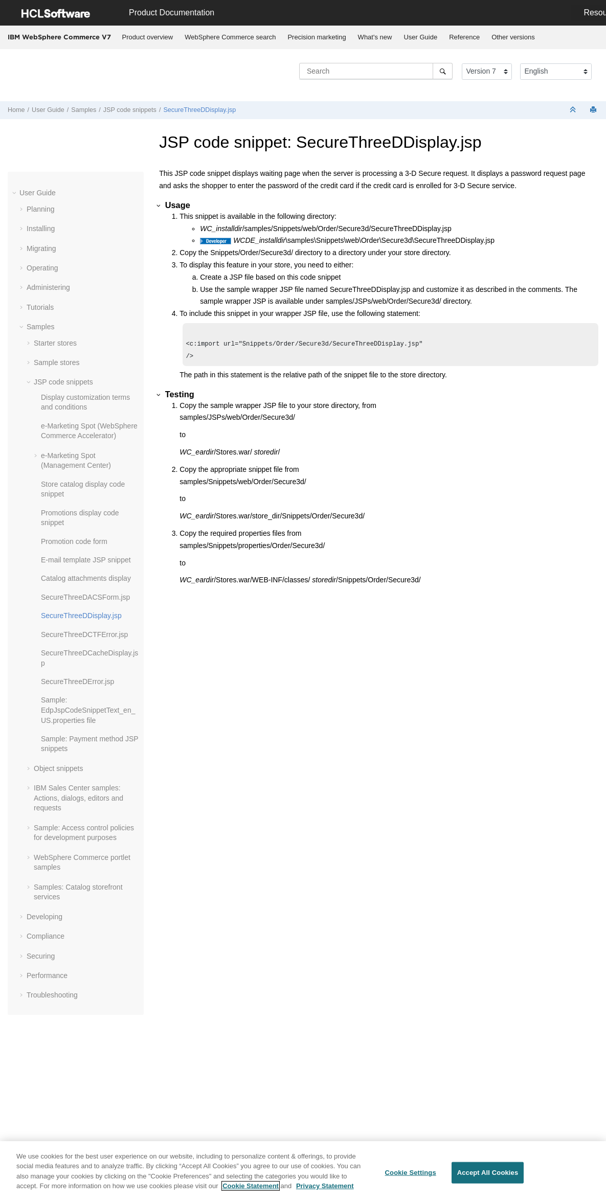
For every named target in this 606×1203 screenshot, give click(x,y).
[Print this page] (594, 110)
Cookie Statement (250, 1186)
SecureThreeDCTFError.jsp (84, 634)
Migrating (41, 248)
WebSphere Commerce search (230, 37)
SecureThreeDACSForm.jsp (85, 597)
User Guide (420, 37)
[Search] (443, 71)
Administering (48, 287)
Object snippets (58, 768)
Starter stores (55, 343)
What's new (375, 37)
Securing (41, 956)
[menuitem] (147, 37)
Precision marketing (316, 37)
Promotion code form (74, 541)
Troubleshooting (52, 995)
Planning (41, 209)
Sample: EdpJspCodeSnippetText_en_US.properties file (88, 710)
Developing (44, 917)
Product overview (147, 37)
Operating (42, 268)
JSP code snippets (129, 110)
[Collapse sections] (573, 110)
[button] (15, 192)
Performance (47, 975)
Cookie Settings (410, 1172)
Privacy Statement (325, 1186)
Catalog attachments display (86, 578)
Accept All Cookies (488, 1172)
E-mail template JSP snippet (86, 560)
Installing (41, 228)
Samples (83, 110)
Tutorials (40, 307)
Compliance (45, 936)
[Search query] (376, 71)
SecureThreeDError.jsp (77, 681)
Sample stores (56, 362)
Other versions (513, 37)
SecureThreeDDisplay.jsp (199, 110)
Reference (464, 37)
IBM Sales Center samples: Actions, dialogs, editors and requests (78, 798)
